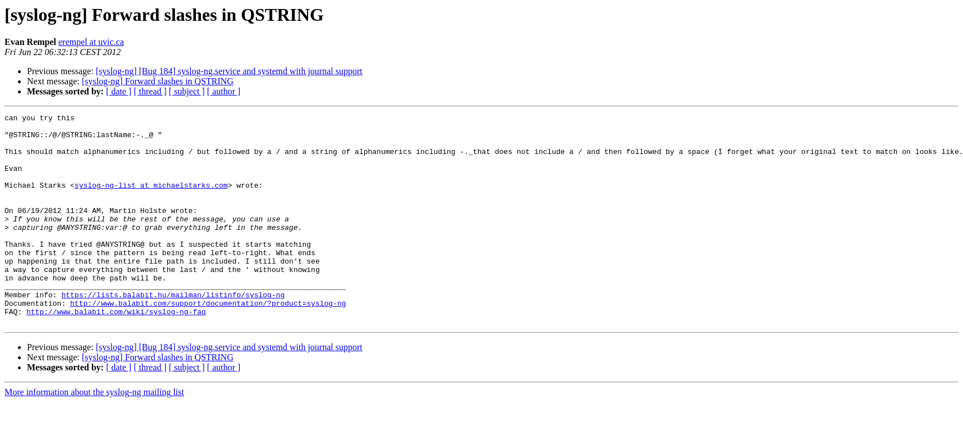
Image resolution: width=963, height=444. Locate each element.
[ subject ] (187, 91)
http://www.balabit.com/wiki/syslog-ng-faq (116, 352)
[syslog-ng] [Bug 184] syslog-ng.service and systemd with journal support (229, 71)
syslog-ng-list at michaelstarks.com (151, 200)
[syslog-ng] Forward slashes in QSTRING (157, 81)
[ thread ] (150, 91)
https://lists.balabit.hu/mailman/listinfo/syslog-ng (173, 332)
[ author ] (224, 91)
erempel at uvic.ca (91, 42)
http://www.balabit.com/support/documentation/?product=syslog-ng (208, 342)
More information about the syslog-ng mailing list (94, 434)
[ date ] (118, 91)
